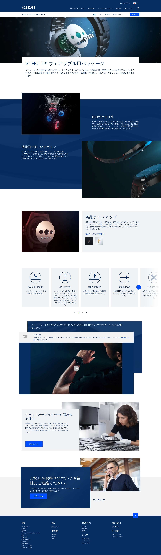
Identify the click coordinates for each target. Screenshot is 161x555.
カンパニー (84, 526)
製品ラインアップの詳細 (95, 234)
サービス (54, 536)
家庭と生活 (24, 537)
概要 (94, 14)
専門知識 (54, 534)
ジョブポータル (86, 543)
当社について (128, 8)
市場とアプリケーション (77, 8)
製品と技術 (91, 8)
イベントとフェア (116, 534)
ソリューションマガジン (105, 8)
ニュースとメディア (125, 3)
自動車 (23, 528)
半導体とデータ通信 (27, 547)
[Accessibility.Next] (86, 312)
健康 (23, 535)
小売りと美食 (25, 543)
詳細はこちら (34, 444)
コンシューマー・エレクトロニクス (31, 533)
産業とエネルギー (26, 539)
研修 (53, 538)
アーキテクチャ (26, 526)
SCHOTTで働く (86, 538)
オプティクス (25, 541)
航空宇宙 (24, 531)
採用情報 (118, 8)
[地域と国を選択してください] (135, 3)
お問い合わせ (134, 14)
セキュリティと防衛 (27, 545)
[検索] (138, 8)
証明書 (83, 531)
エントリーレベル (86, 541)
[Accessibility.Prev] (75, 312)
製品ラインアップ (117, 14)
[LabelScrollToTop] (135, 515)
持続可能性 (84, 528)
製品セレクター (56, 526)
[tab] (78, 312)
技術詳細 (107, 14)
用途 (100, 14)
